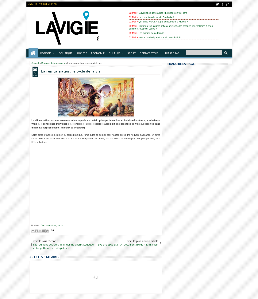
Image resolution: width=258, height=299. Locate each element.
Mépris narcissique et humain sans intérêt (159, 37)
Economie (98, 53)
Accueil (33, 53)
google (227, 4)
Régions (45, 53)
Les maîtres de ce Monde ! (151, 33)
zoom (60, 225)
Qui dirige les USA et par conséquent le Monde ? (163, 21)
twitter (217, 4)
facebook (222, 4)
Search (225, 53)
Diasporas (172, 53)
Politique (65, 53)
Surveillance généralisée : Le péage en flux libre (162, 13)
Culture (114, 53)
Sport (131, 53)
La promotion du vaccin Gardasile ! (156, 17)
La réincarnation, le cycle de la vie (71, 71)
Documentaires (48, 225)
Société (81, 53)
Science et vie (149, 53)
